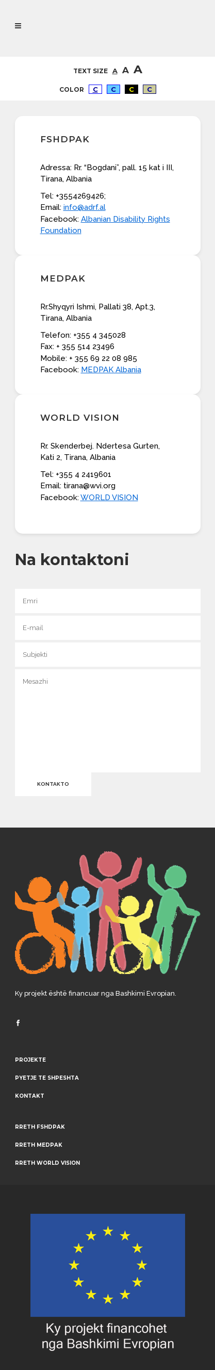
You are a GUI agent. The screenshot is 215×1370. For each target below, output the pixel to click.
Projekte (30, 1060)
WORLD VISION (109, 497)
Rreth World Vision (47, 1163)
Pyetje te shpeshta (47, 1078)
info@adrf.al (84, 207)
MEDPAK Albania (111, 369)
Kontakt (29, 1096)
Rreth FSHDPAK (40, 1127)
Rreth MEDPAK (38, 1145)
